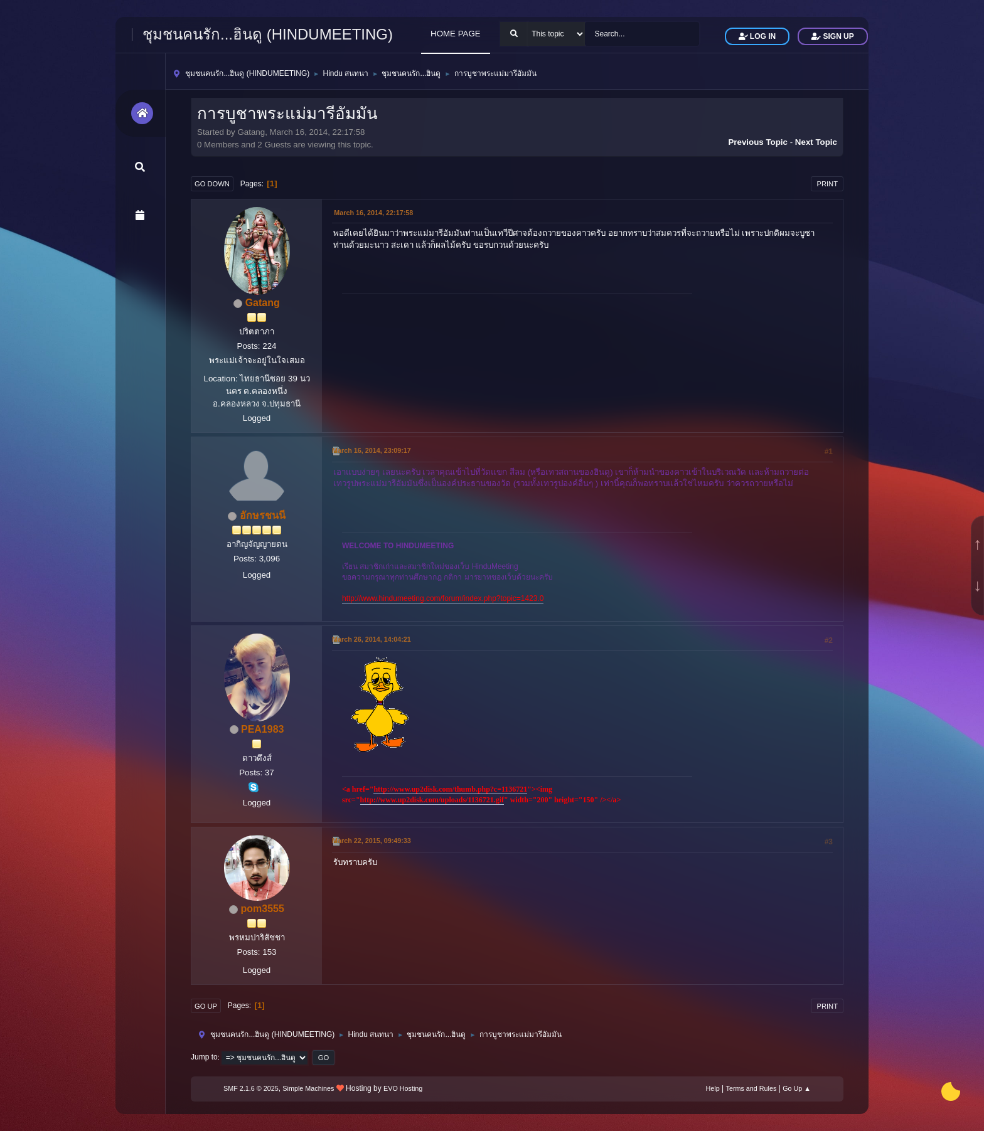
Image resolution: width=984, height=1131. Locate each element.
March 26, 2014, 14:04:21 (371, 639)
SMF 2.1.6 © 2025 (251, 1088)
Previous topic (758, 142)
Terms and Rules (751, 1088)
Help (713, 1088)
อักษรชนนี (263, 515)
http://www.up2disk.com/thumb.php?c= (437, 789)
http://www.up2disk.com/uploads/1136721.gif (432, 799)
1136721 (514, 789)
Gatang (262, 302)
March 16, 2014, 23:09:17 (371, 450)
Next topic (816, 142)
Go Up (206, 1006)
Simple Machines (308, 1088)
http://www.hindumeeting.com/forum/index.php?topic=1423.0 (442, 598)
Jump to (204, 1057)
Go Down (212, 184)
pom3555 (262, 908)
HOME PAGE (455, 33)
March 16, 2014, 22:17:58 (373, 212)
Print (827, 184)
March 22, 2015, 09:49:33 (371, 840)
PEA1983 (262, 729)
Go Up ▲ (797, 1088)
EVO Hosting (402, 1088)
